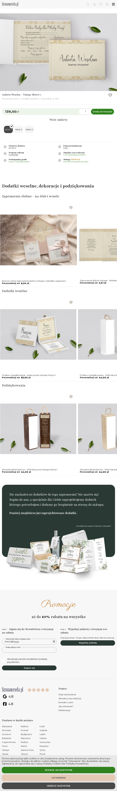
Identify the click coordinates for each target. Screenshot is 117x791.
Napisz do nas (18, 500)
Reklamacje (64, 710)
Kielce (24, 746)
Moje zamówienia (67, 694)
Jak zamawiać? (65, 706)
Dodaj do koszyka (102, 111)
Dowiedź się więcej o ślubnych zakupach (93, 526)
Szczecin (6, 734)
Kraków (24, 726)
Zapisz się (29, 668)
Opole (5, 754)
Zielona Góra (27, 750)
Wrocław (6, 730)
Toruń (5, 746)
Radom (24, 742)
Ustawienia (58, 777)
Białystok (6, 738)
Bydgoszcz (26, 734)
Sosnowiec (45, 742)
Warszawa (7, 726)
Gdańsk (43, 730)
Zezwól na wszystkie (58, 770)
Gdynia (43, 738)
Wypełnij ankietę (88, 643)
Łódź (42, 726)
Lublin (42, 734)
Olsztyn (5, 750)
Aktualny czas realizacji (69, 698)
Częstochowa (9, 742)
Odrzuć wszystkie (58, 785)
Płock (42, 754)
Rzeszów (44, 746)
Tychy (42, 750)
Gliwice (24, 754)
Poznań (24, 730)
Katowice (25, 738)
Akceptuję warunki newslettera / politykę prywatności (24, 660)
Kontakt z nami (65, 702)
